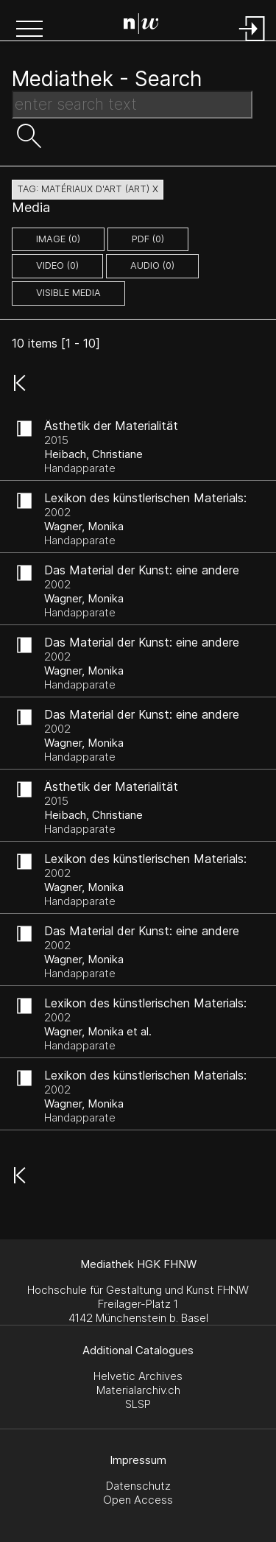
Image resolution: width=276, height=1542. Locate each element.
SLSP (138, 1404)
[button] (29, 30)
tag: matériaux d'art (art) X (87, 188)
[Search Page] (141, 26)
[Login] (252, 42)
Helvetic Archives (138, 1376)
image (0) (58, 238)
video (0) (57, 265)
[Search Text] (132, 105)
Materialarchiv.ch (138, 1390)
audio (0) (152, 265)
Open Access (138, 1500)
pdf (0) (148, 238)
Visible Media (68, 292)
